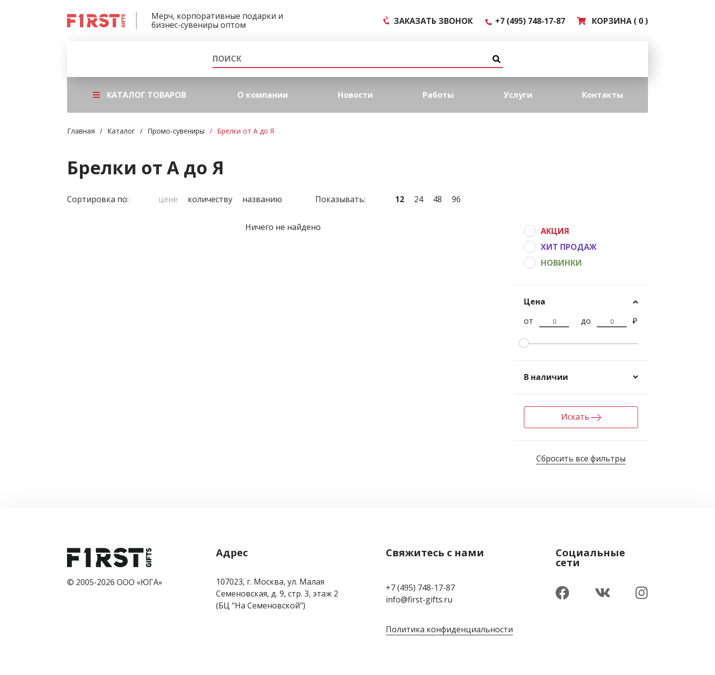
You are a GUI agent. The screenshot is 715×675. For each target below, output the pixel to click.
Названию (262, 199)
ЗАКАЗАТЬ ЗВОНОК (428, 20)
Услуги (517, 94)
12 (399, 199)
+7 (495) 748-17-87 (525, 20)
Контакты (602, 94)
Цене (168, 199)
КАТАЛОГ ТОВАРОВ (139, 94)
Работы (438, 94)
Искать (581, 416)
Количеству (210, 199)
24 (418, 199)
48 (437, 199)
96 (456, 199)
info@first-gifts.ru (419, 599)
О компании (262, 94)
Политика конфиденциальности (449, 629)
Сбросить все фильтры (581, 458)
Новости (355, 94)
